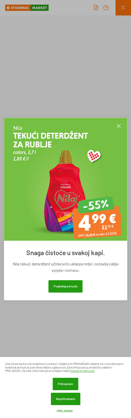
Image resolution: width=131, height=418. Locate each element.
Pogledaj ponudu (66, 286)
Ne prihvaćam (65, 398)
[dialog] (65, 387)
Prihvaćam (65, 384)
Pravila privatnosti (82, 370)
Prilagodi (65, 411)
